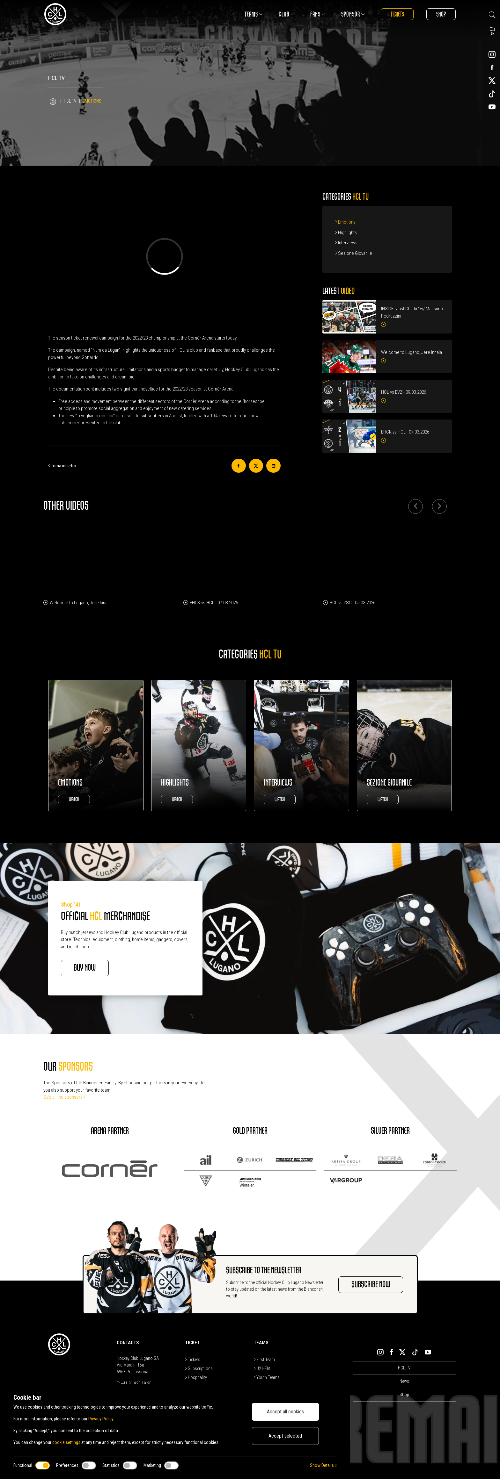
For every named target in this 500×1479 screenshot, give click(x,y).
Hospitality (196, 1377)
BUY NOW (85, 968)
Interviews (346, 243)
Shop (441, 14)
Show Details (323, 1465)
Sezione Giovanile (353, 253)
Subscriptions (199, 1368)
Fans (317, 14)
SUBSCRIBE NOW (370, 1284)
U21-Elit (262, 1368)
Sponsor (352, 14)
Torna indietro (62, 466)
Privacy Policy (100, 1418)
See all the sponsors (64, 1097)
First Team (264, 1359)
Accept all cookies (285, 1412)
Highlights (346, 232)
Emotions (345, 222)
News (404, 1381)
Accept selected (285, 1436)
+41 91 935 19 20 (136, 1383)
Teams (253, 14)
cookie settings (66, 1442)
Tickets (397, 14)
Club (286, 14)
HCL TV (70, 101)
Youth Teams (267, 1377)
